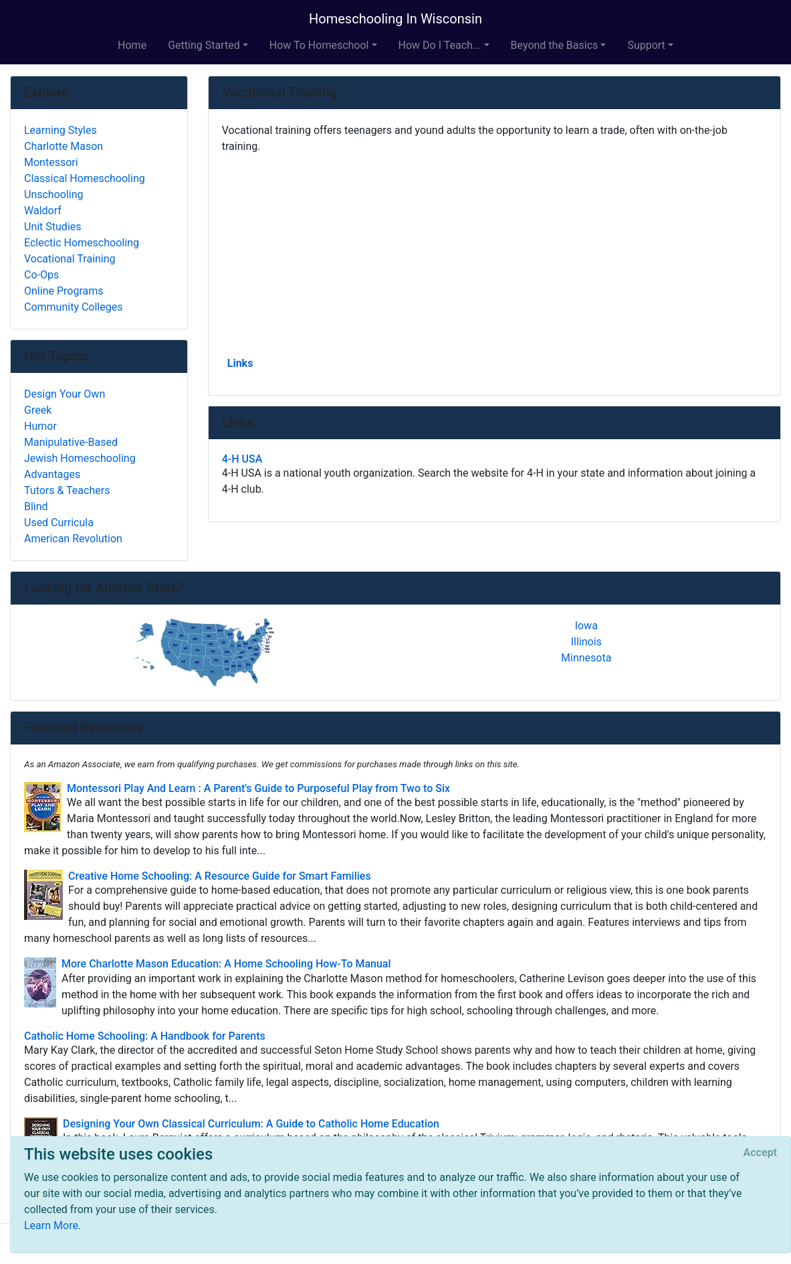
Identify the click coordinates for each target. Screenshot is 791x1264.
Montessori (51, 162)
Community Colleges (73, 307)
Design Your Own (64, 394)
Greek (37, 410)
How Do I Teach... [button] (440, 45)
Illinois (586, 641)
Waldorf (43, 210)
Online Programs (63, 291)
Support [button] (646, 45)
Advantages (52, 474)
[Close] (760, 1153)
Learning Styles (60, 130)
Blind (36, 506)
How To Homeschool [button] (319, 45)
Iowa (586, 625)
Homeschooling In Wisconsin (395, 19)
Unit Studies (53, 226)
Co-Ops (41, 274)
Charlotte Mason (63, 146)
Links (240, 363)
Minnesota (586, 657)
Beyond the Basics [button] (554, 45)
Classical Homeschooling (84, 178)
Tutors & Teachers (67, 490)
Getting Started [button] (204, 45)
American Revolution (73, 538)
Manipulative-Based (71, 442)
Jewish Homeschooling (80, 458)
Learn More (51, 1225)
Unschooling (54, 194)
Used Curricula (59, 522)
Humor (40, 426)
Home (132, 45)
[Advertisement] (494, 253)
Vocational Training (70, 258)
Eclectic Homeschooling (81, 242)
